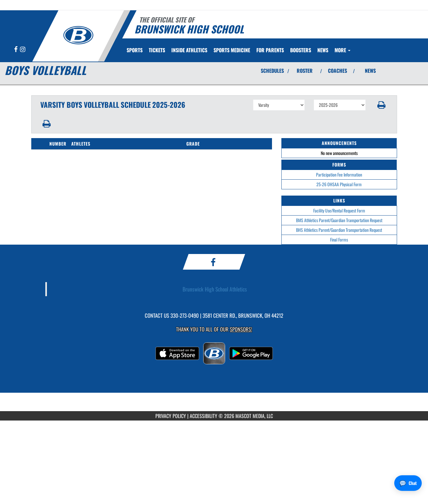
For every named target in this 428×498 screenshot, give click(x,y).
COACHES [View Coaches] (337, 70)
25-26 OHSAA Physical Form (339, 184)
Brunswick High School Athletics (215, 289)
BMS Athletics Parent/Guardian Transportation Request (339, 220)
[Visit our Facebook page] (16, 49)
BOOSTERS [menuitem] (300, 50)
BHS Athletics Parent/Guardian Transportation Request (339, 230)
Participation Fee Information (339, 174)
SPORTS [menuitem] (135, 50)
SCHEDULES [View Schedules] (272, 70)
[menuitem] (157, 50)
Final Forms (339, 239)
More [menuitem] (342, 50)
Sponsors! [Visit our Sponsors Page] (241, 329)
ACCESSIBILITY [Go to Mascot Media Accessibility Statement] (203, 416)
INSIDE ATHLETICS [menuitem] (189, 50)
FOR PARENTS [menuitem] (270, 50)
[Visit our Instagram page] (22, 49)
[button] (381, 105)
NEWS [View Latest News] (370, 70)
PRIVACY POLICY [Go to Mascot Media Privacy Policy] (170, 416)
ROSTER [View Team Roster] (305, 70)
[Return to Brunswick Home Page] (78, 35)
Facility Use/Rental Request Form (339, 210)
